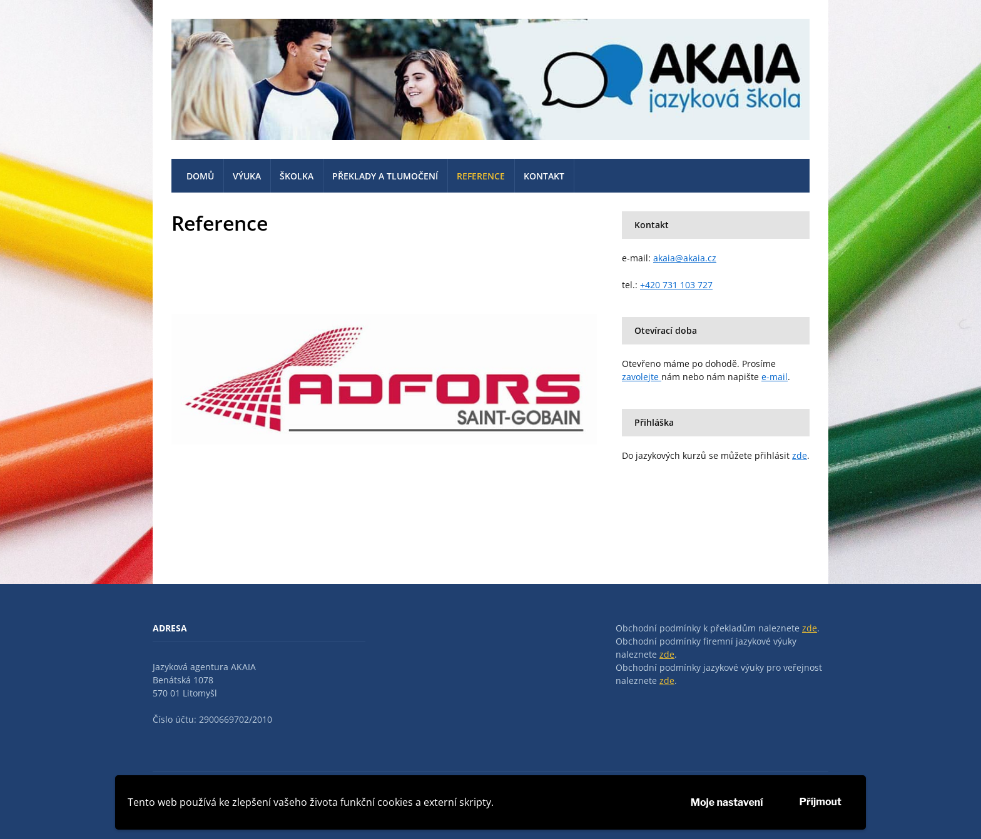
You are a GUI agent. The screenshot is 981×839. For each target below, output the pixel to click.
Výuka (247, 176)
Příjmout (820, 802)
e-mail (774, 377)
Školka (296, 176)
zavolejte (641, 377)
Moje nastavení (727, 802)
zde (799, 455)
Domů (200, 176)
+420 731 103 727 (676, 285)
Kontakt (544, 176)
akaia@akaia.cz (684, 258)
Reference (481, 176)
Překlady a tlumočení (385, 176)
